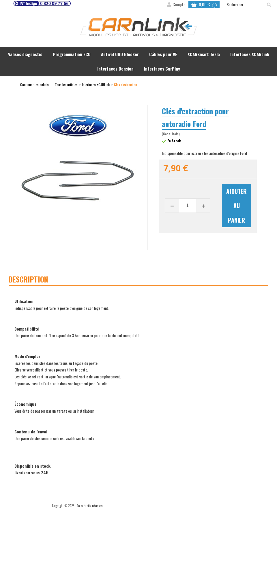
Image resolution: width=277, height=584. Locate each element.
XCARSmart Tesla (204, 54)
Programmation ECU (72, 54)
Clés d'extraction (125, 84)
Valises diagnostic (25, 54)
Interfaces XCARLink (249, 54)
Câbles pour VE (163, 54)
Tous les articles (66, 84)
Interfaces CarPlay (162, 68)
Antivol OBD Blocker (120, 54)
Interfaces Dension (115, 68)
